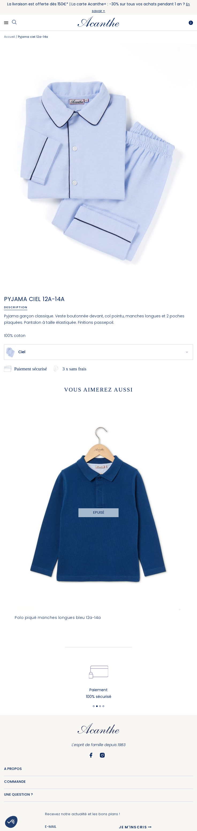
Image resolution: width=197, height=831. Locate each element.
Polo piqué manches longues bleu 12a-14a (58, 617)
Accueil (9, 37)
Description (15, 307)
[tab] (17, 307)
